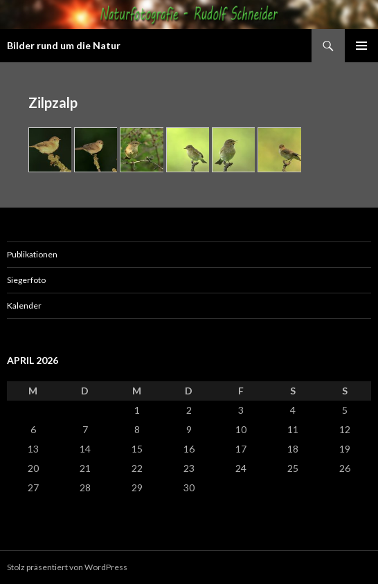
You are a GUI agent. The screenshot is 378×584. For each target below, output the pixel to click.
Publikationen (32, 254)
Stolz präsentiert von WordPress (67, 567)
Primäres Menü (361, 45)
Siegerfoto (26, 280)
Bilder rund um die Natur (63, 45)
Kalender (24, 305)
